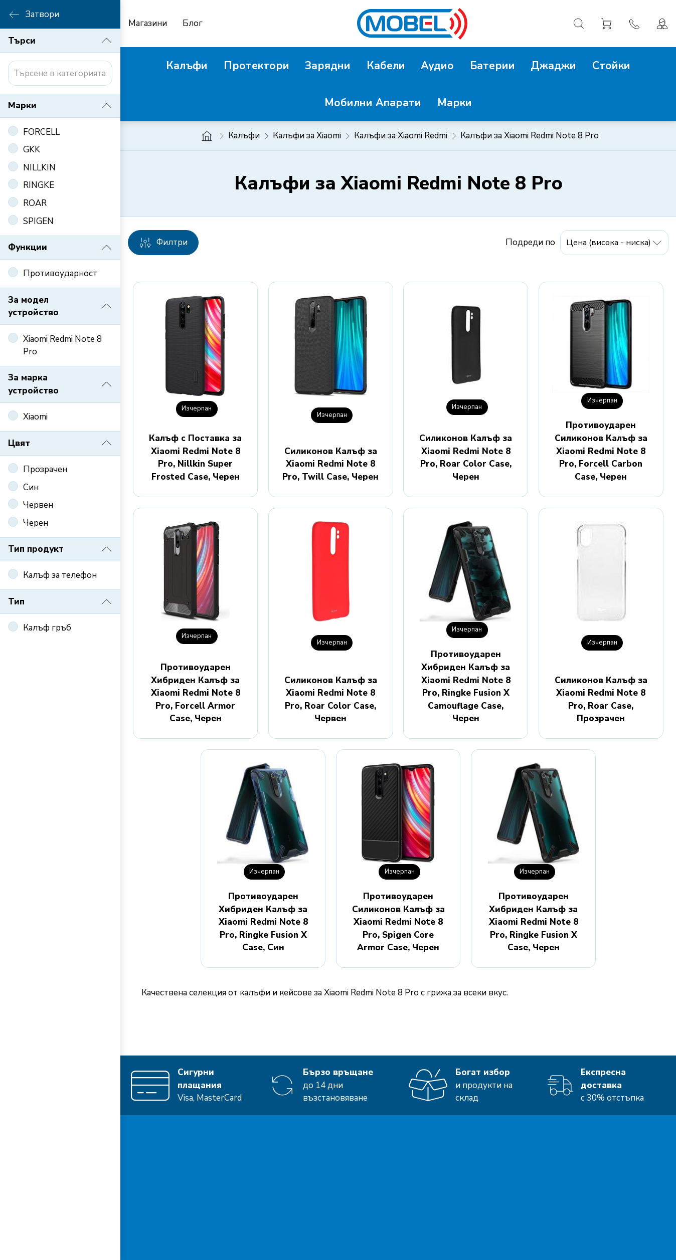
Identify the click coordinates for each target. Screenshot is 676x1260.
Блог (193, 23)
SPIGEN (38, 221)
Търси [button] (60, 41)
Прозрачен (45, 469)
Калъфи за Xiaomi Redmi (400, 135)
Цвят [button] (60, 443)
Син (31, 487)
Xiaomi (35, 417)
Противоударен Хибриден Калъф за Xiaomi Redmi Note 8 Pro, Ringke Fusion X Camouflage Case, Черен (466, 686)
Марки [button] (60, 106)
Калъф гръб (47, 628)
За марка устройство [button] (60, 384)
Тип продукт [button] (60, 549)
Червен (38, 505)
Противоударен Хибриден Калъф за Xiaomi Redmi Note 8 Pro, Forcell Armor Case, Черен (195, 693)
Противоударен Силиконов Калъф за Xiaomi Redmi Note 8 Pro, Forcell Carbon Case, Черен (601, 450)
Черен (35, 523)
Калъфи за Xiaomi (307, 135)
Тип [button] (60, 602)
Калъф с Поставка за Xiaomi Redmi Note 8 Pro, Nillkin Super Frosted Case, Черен (195, 458)
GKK (31, 149)
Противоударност (60, 273)
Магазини (147, 23)
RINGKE (38, 185)
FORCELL (41, 132)
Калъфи (244, 135)
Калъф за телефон (60, 575)
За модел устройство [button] (60, 306)
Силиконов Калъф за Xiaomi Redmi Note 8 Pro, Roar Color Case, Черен (465, 458)
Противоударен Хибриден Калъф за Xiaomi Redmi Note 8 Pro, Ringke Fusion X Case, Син (263, 922)
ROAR (35, 203)
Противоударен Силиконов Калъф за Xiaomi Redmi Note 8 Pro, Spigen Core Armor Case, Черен (398, 922)
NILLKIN (39, 167)
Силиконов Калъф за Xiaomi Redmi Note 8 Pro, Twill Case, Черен (330, 464)
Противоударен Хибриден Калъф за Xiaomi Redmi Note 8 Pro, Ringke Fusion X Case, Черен (533, 922)
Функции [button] (60, 248)
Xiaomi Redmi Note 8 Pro (62, 345)
